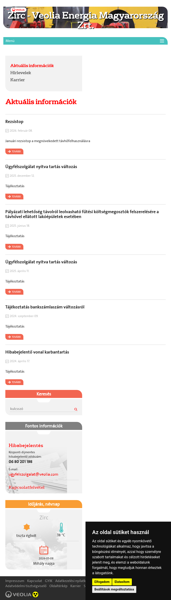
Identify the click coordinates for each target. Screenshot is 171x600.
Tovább (16, 151)
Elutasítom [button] (121, 582)
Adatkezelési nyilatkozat (73, 580)
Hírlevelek (20, 73)
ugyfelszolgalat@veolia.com (33, 474)
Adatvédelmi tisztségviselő (26, 586)
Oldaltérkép (58, 586)
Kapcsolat (34, 580)
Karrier (17, 80)
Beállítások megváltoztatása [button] (114, 589)
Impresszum (14, 580)
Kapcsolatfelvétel (27, 487)
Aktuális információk (32, 65)
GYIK (48, 580)
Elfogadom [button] (102, 582)
